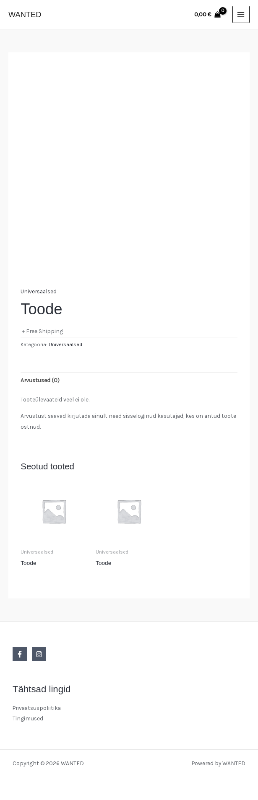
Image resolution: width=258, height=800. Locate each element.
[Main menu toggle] (241, 14)
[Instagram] (39, 654)
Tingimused (28, 718)
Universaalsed (39, 291)
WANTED (24, 14)
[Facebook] (20, 654)
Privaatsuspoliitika (37, 707)
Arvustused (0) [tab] (40, 380)
